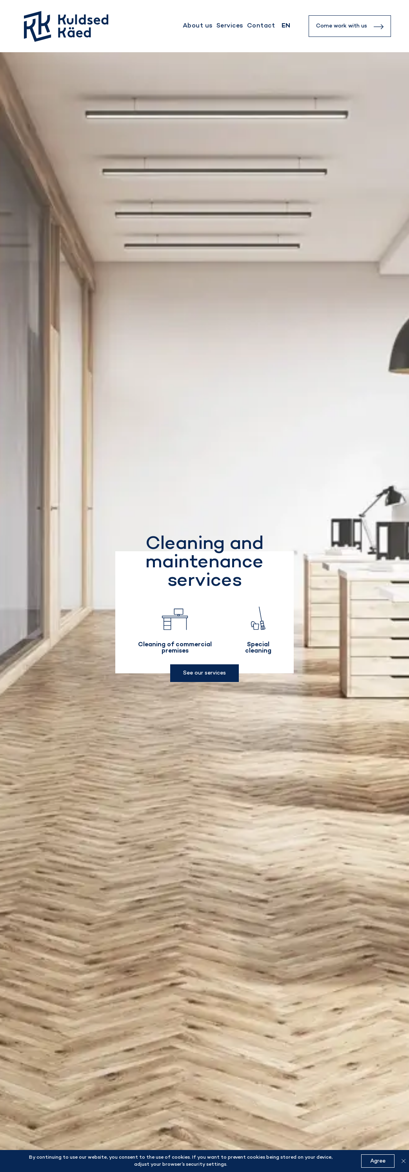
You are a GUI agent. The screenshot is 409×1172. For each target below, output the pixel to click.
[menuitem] (286, 26)
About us (198, 26)
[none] (286, 26)
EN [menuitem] (286, 26)
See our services (204, 673)
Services (229, 26)
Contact (261, 26)
